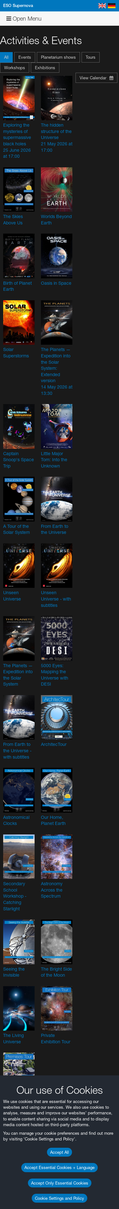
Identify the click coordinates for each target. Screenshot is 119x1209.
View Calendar (96, 77)
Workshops (14, 67)
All (6, 57)
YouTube (14, 964)
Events (24, 57)
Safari (24, 1189)
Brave (24, 1166)
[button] (7, 57)
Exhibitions (45, 67)
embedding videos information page (37, 1004)
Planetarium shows (58, 57)
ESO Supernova (18, 5)
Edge (23, 1177)
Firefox (24, 1183)
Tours (91, 57)
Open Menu (24, 18)
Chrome (26, 1171)
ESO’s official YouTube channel (43, 970)
